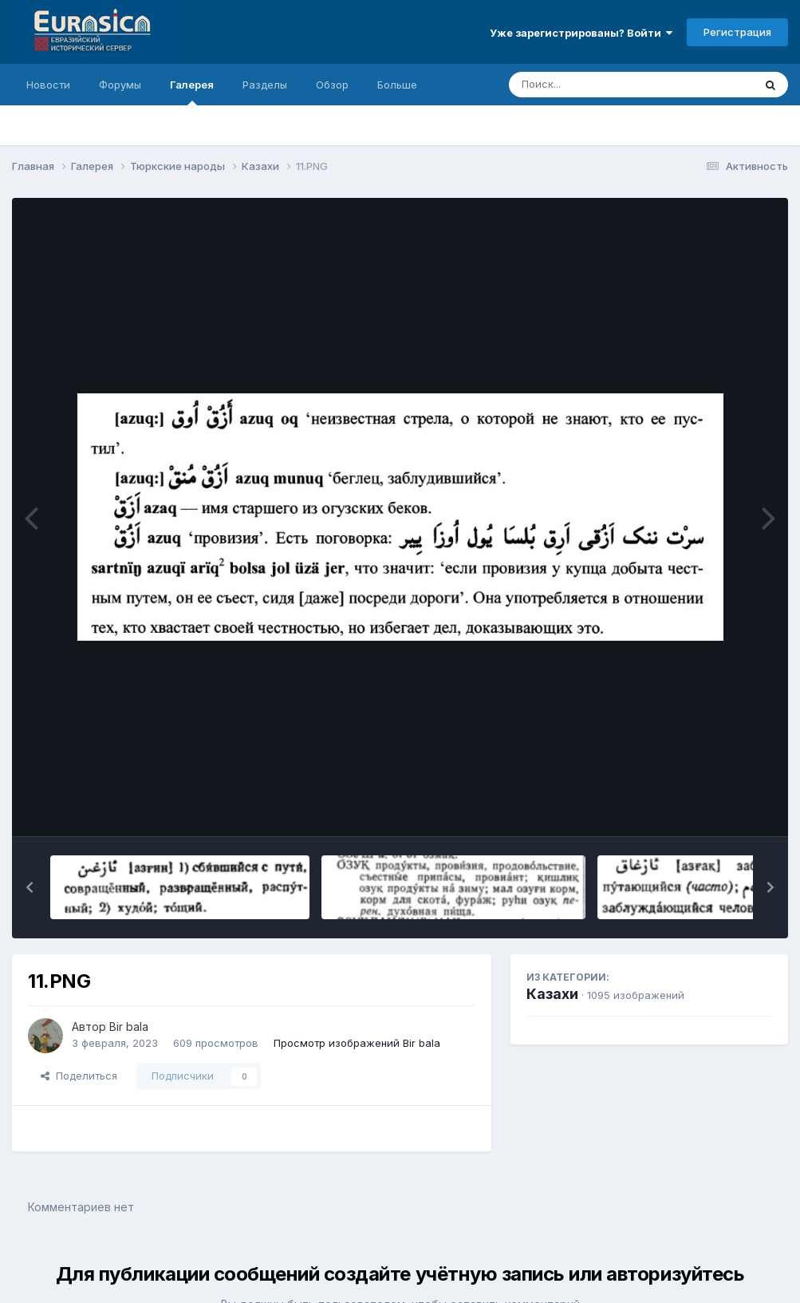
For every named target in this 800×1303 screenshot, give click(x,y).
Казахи (552, 993)
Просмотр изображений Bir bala (357, 1042)
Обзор (332, 84)
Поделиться (79, 1075)
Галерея (192, 91)
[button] (29, 887)
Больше (397, 84)
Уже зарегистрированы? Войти (581, 32)
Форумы (120, 84)
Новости (48, 84)
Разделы (264, 84)
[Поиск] (600, 84)
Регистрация (737, 32)
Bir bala (128, 1026)
